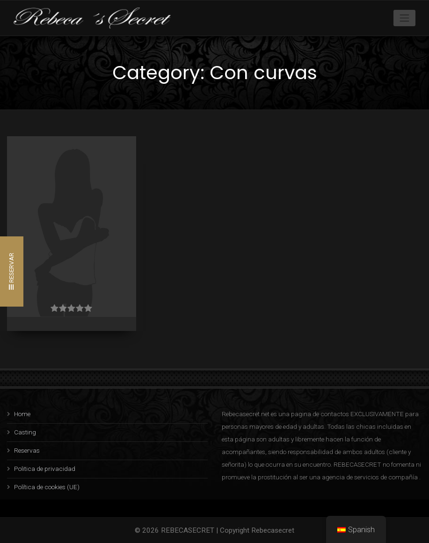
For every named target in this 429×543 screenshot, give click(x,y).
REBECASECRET (187, 530)
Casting (25, 432)
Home (22, 414)
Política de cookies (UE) (47, 487)
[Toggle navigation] (404, 18)
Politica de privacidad (44, 468)
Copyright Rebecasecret (257, 530)
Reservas (27, 450)
